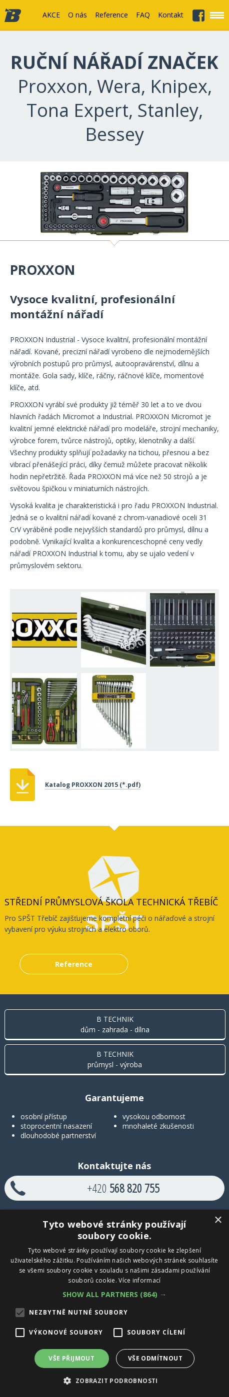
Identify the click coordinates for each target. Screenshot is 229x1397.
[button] (114, 1294)
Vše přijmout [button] (71, 1358)
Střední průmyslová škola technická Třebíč (111, 902)
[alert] (114, 1303)
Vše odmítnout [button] (155, 1358)
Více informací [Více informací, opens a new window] (139, 1280)
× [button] (218, 1220)
